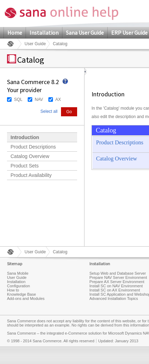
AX (58, 99)
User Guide (35, 43)
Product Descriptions (33, 147)
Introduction (25, 137)
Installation (44, 32)
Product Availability (31, 175)
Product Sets (25, 166)
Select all (48, 111)
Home (14, 32)
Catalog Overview (30, 156)
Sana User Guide (85, 32)
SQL (18, 99)
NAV (39, 99)
